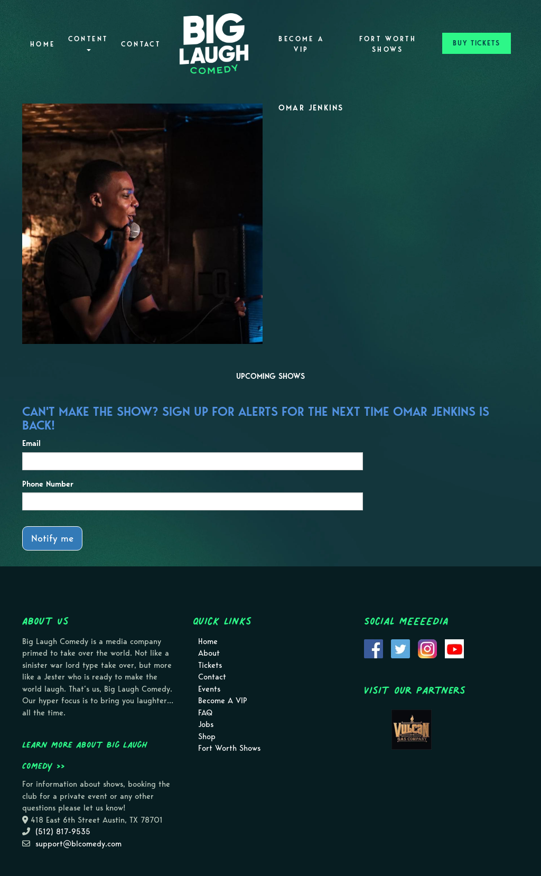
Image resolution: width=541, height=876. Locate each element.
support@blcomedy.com (78, 844)
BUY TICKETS (476, 43)
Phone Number (47, 484)
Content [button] (88, 43)
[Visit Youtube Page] (454, 648)
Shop (207, 736)
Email (31, 443)
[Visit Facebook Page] (373, 648)
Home (42, 44)
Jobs (205, 724)
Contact (141, 44)
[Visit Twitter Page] (400, 648)
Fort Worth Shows (388, 44)
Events (209, 689)
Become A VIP (301, 44)
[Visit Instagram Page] (427, 648)
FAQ (205, 712)
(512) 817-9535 (62, 831)
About (209, 653)
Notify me (52, 538)
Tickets (210, 665)
